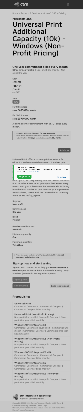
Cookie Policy (34, 172)
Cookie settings (60, 177)
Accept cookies (24, 177)
